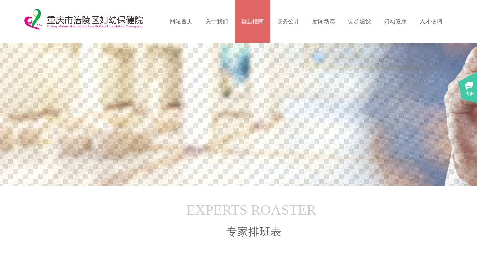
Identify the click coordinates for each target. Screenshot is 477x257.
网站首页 (181, 21)
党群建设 (359, 21)
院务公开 (288, 21)
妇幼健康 (395, 21)
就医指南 (252, 21)
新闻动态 (323, 21)
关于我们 (216, 21)
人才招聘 (431, 21)
